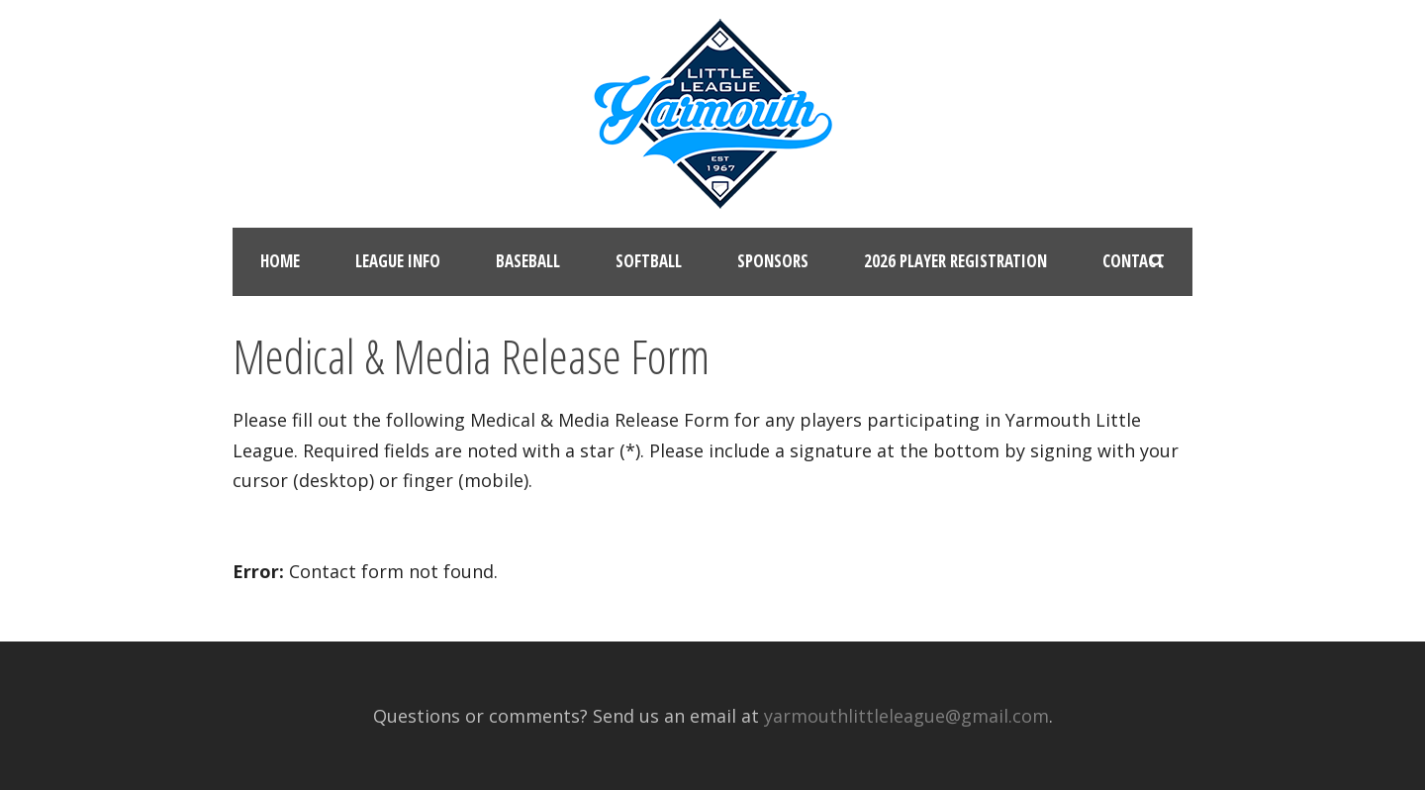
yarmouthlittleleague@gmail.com (906, 716)
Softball (649, 260)
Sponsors (772, 260)
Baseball (528, 260)
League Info (397, 260)
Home (280, 260)
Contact (1133, 260)
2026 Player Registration (955, 260)
